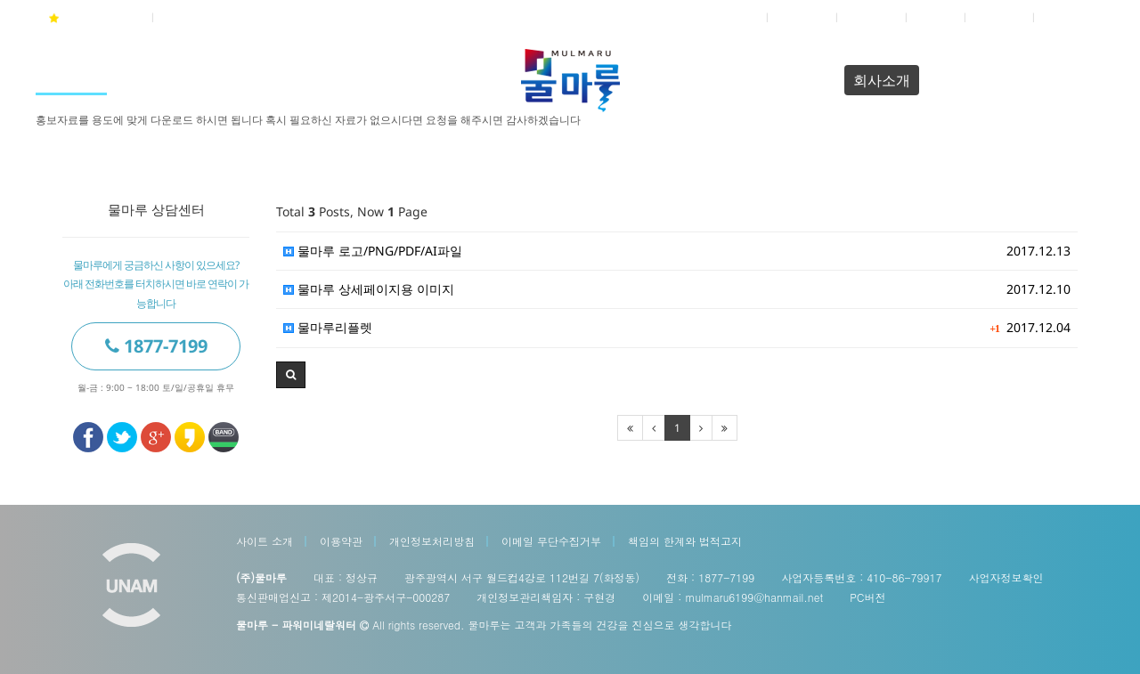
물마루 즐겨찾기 (95, 18)
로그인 (739, 17)
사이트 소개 (264, 540)
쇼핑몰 (937, 17)
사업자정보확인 (1005, 577)
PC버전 (867, 597)
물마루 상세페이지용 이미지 (368, 288)
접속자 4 (1001, 17)
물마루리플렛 (327, 327)
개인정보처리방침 (432, 540)
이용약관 (341, 540)
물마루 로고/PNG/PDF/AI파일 (372, 250)
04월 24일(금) (201, 17)
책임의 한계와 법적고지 (685, 540)
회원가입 (803, 17)
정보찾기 (872, 17)
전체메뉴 (1069, 17)
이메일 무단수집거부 (551, 540)
